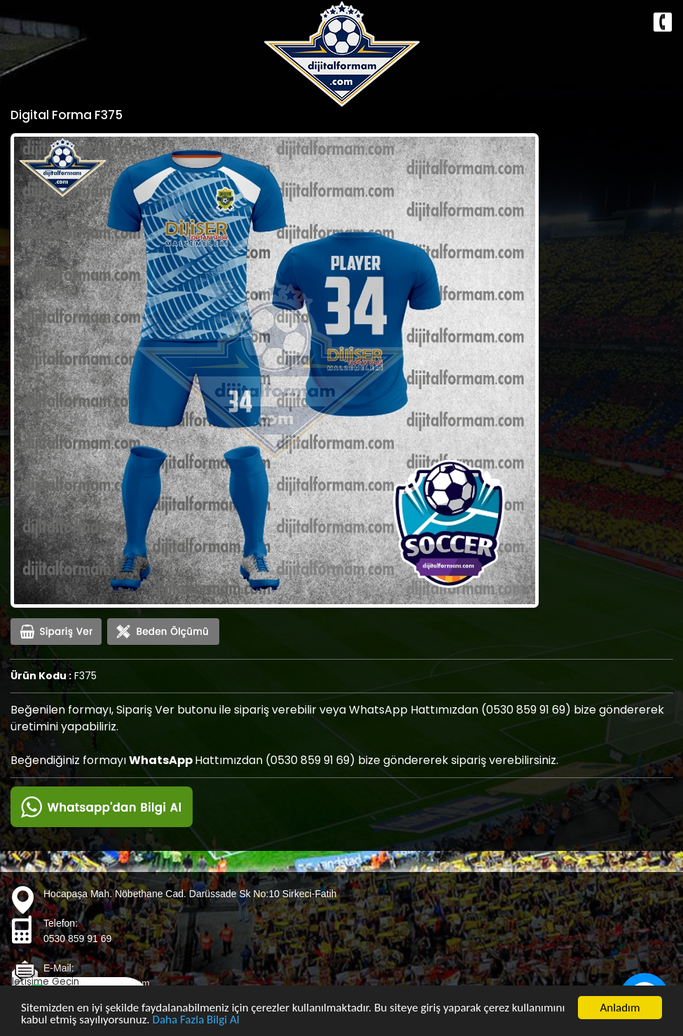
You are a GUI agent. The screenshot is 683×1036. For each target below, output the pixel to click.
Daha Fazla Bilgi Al (196, 1021)
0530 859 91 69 (77, 938)
